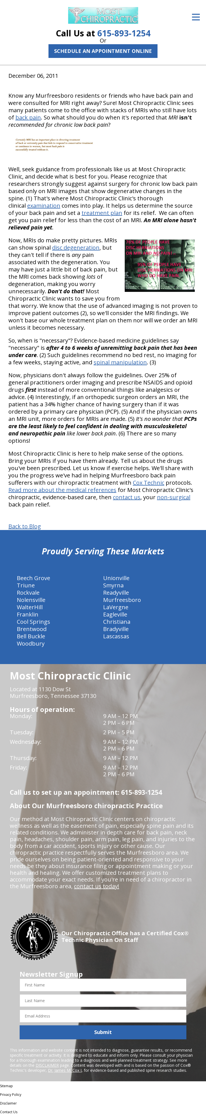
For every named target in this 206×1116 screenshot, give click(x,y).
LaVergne (115, 607)
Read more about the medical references (62, 490)
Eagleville (115, 614)
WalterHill (30, 607)
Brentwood (32, 629)
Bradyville (116, 629)
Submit (103, 1032)
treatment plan (102, 213)
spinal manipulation (120, 362)
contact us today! (96, 886)
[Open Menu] (195, 17)
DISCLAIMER (47, 1065)
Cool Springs (33, 621)
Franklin (27, 614)
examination (43, 205)
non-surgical (173, 497)
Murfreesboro (122, 600)
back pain (28, 117)
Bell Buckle (31, 636)
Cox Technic (148, 482)
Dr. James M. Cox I (65, 1070)
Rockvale (28, 592)
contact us (126, 497)
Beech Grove (33, 578)
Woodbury (31, 643)
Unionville (116, 578)
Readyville (116, 592)
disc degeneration (75, 247)
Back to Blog (24, 526)
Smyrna (113, 585)
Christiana (116, 621)
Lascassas (116, 636)
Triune (26, 585)
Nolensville (31, 600)
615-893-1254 (124, 33)
